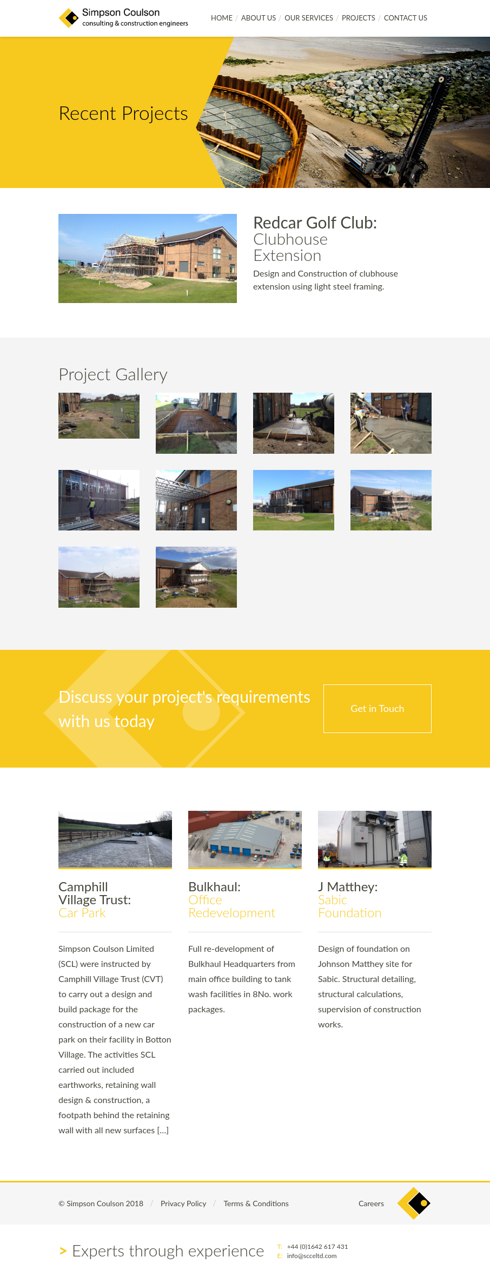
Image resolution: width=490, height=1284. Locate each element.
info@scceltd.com (312, 1256)
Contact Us (405, 18)
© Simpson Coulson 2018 (100, 1203)
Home (222, 18)
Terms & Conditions (255, 1203)
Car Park (94, 899)
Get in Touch (377, 708)
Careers (371, 1203)
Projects (358, 18)
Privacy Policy (183, 1203)
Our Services (308, 18)
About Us (258, 18)
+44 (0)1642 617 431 (317, 1246)
